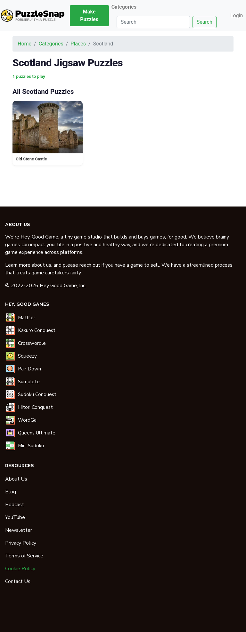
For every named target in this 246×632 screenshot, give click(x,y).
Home (24, 44)
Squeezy (27, 356)
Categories (51, 44)
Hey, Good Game (39, 236)
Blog (10, 491)
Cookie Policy (20, 568)
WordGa (27, 420)
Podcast (14, 504)
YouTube (15, 517)
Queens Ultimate (36, 433)
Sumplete (29, 381)
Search (204, 22)
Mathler (26, 317)
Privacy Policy (20, 543)
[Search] (153, 22)
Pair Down (29, 369)
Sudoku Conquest (37, 394)
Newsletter (18, 530)
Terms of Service (24, 555)
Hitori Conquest (35, 407)
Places (78, 44)
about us (41, 265)
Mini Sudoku (31, 445)
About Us (16, 478)
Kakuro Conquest (36, 330)
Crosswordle (32, 343)
